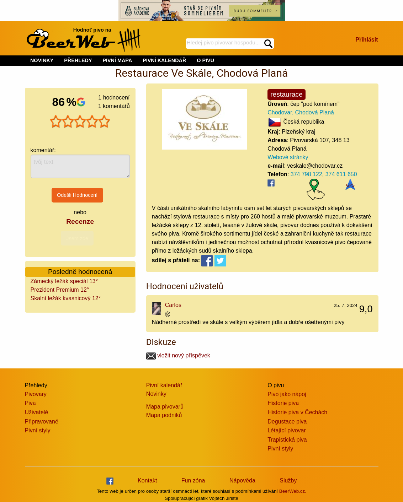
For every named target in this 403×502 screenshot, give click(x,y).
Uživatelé (36, 412)
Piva (30, 403)
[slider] (80, 121)
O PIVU (205, 60)
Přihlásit (366, 40)
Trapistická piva (287, 440)
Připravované (41, 422)
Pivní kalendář (164, 385)
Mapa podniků (164, 415)
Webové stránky (287, 157)
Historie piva (283, 403)
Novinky (156, 394)
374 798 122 (306, 174)
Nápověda (242, 480)
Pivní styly (38, 430)
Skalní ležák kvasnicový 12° (66, 298)
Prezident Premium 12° (60, 290)
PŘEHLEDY (78, 60)
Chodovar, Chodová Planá (300, 112)
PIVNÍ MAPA (117, 60)
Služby (288, 480)
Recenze (80, 221)
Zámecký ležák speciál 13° (64, 281)
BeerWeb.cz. (292, 491)
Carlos (173, 305)
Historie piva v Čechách (297, 412)
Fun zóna (193, 480)
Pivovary (36, 394)
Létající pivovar (286, 430)
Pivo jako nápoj (286, 394)
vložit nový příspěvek (178, 355)
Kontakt (147, 480)
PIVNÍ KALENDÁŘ (164, 60)
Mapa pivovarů (165, 407)
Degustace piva (287, 422)
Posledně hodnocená (80, 271)
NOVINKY (42, 60)
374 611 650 (341, 174)
